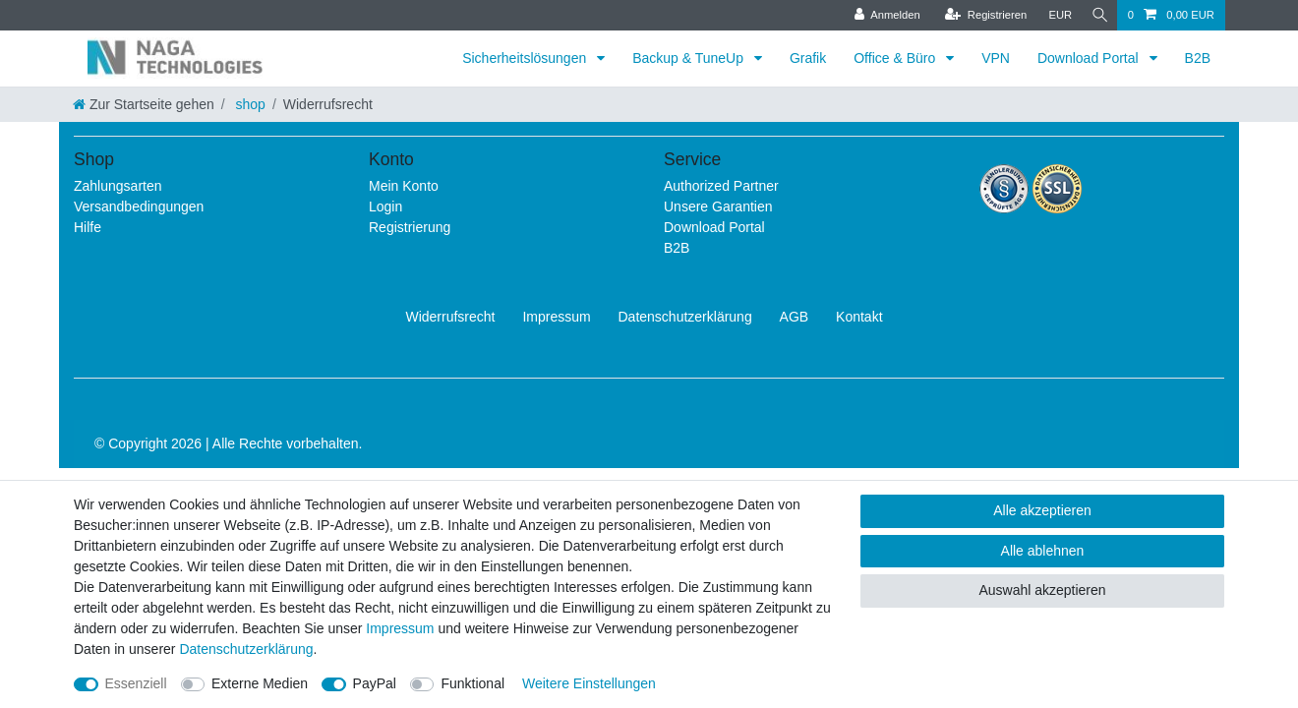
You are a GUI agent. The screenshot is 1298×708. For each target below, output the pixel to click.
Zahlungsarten (118, 186)
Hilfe (87, 227)
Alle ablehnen (1043, 551)
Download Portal (1090, 58)
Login (385, 206)
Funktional (472, 683)
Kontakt (859, 316)
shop (249, 104)
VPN (995, 58)
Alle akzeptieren (1042, 510)
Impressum (556, 316)
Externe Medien (259, 683)
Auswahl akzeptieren (1041, 590)
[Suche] (1097, 15)
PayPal (374, 683)
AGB (794, 316)
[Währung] (1055, 15)
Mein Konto (404, 186)
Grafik (808, 58)
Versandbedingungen (139, 206)
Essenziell (136, 683)
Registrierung (409, 227)
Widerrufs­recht (450, 316)
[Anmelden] (881, 15)
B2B (1197, 58)
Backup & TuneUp (689, 58)
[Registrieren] (980, 15)
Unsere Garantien (718, 206)
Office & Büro (896, 58)
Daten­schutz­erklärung (685, 316)
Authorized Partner (721, 186)
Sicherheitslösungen (526, 58)
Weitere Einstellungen (589, 683)
